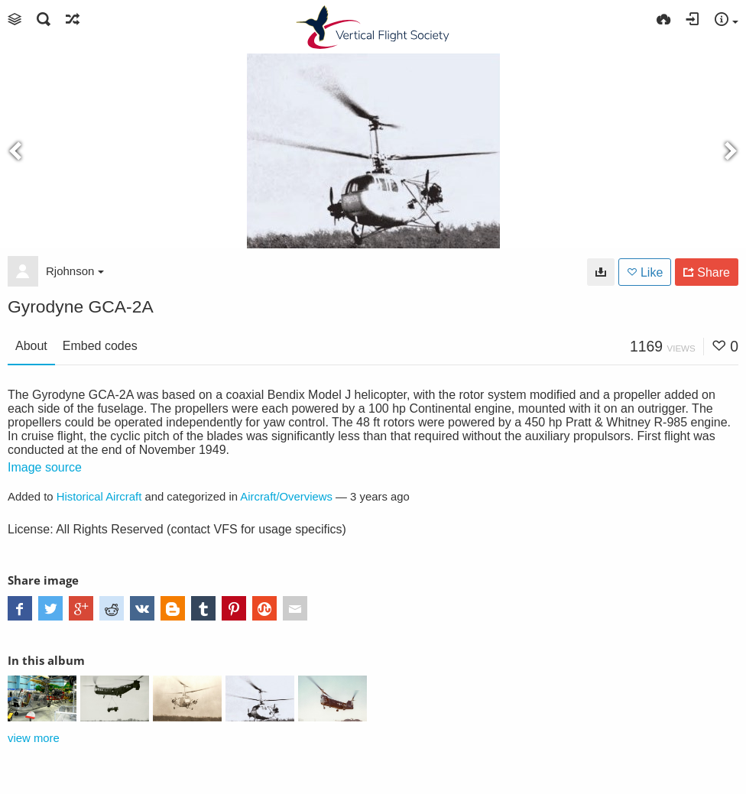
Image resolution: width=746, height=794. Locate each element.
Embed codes (100, 345)
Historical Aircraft (99, 497)
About (31, 345)
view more (34, 738)
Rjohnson (75, 270)
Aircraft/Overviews (286, 497)
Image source (45, 467)
